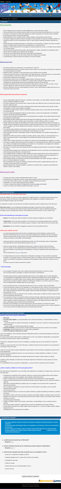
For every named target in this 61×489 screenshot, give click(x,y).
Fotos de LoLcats (9, 468)
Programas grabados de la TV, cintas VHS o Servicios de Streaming (21, 457)
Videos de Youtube (9, 463)
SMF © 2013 (29, 484)
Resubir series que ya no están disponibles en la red (17, 466)
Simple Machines (35, 484)
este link (22, 234)
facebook (43, 430)
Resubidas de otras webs (11, 460)
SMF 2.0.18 (24, 484)
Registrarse (8, 1)
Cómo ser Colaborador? (21, 252)
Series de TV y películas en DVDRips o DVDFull (16, 454)
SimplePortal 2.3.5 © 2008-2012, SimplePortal (30, 486)
